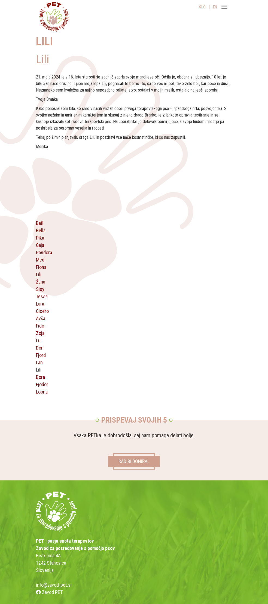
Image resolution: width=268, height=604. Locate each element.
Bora (40, 377)
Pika (40, 238)
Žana (40, 282)
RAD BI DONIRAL (134, 461)
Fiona (41, 267)
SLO (202, 7)
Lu (38, 340)
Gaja (40, 245)
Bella (40, 230)
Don (40, 348)
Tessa (42, 296)
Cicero (42, 311)
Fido (40, 326)
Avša (40, 318)
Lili (38, 274)
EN (215, 7)
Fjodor (42, 384)
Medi (40, 260)
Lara (40, 304)
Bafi (39, 223)
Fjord (41, 355)
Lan (39, 362)
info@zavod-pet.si (54, 585)
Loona (42, 392)
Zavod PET (49, 592)
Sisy (40, 289)
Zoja (40, 333)
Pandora (44, 252)
